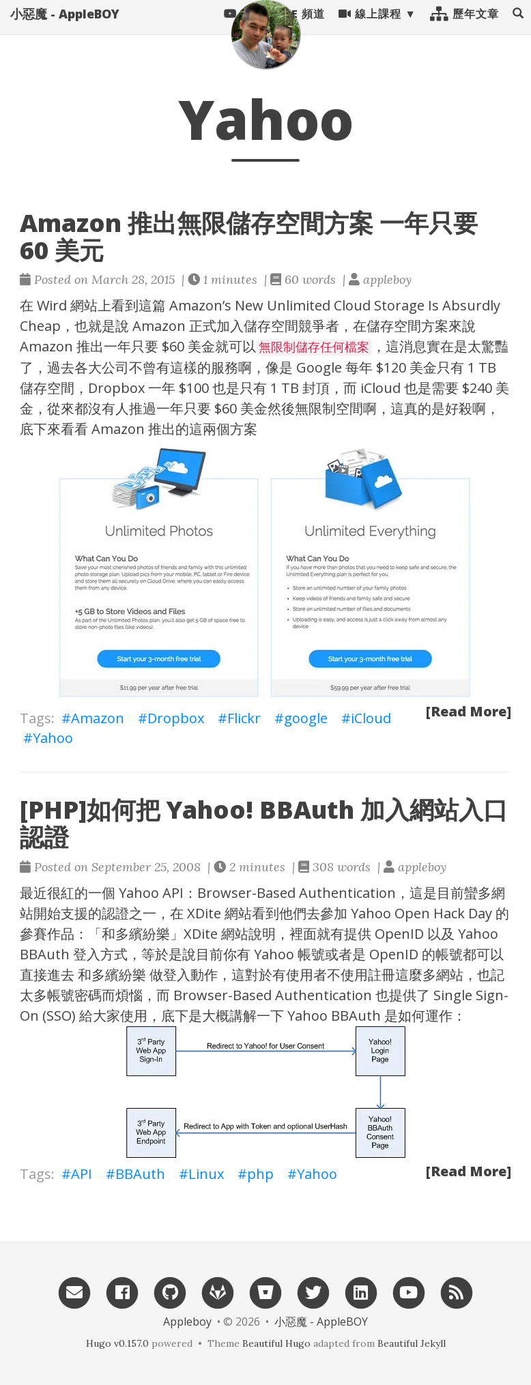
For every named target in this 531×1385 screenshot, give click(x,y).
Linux (206, 1174)
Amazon (159, 326)
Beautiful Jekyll (411, 1343)
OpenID (399, 933)
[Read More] (468, 711)
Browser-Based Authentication (296, 893)
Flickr (244, 718)
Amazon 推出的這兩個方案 (174, 429)
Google (319, 367)
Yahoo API (151, 893)
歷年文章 (464, 27)
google (306, 718)
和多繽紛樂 (136, 933)
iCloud (380, 388)
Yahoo (53, 738)
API (81, 1174)
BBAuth (140, 1174)
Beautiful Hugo (276, 1343)
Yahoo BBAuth (334, 1015)
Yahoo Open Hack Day (421, 913)
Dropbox (116, 388)
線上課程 (370, 27)
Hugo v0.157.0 (117, 1343)
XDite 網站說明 (230, 933)
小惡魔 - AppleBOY (64, 27)
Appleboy (187, 1321)
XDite (204, 913)
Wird (52, 305)
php (260, 1174)
